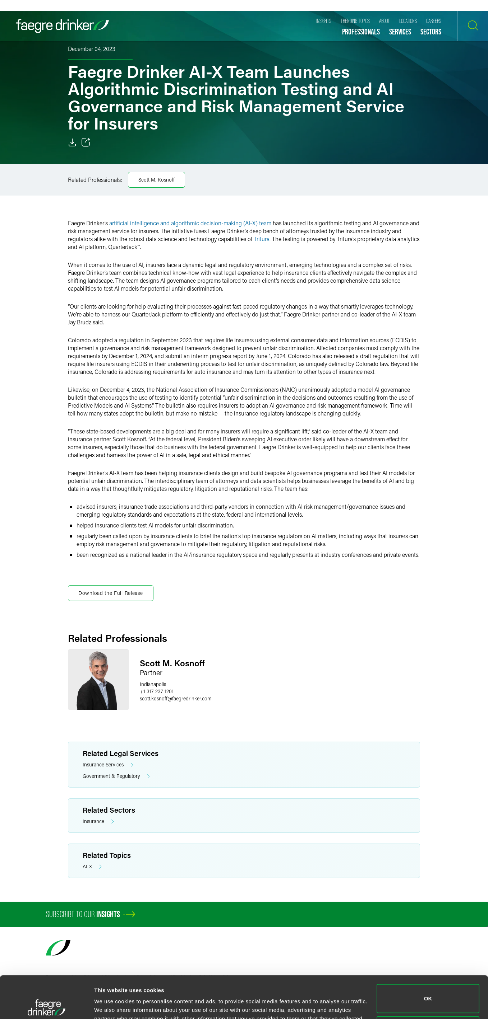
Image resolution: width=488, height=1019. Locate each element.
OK (428, 956)
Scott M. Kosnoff (156, 179)
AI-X (92, 866)
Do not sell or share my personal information (428, 988)
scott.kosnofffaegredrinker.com (176, 698)
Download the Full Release (110, 593)
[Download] (72, 142)
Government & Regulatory (116, 776)
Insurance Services (108, 765)
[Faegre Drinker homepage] (62, 26)
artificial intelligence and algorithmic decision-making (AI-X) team (190, 223)
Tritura (262, 239)
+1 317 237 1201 (157, 691)
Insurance (98, 821)
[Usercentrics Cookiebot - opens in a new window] (46, 1005)
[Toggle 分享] (86, 142)
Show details (111, 1005)
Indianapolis (153, 684)
